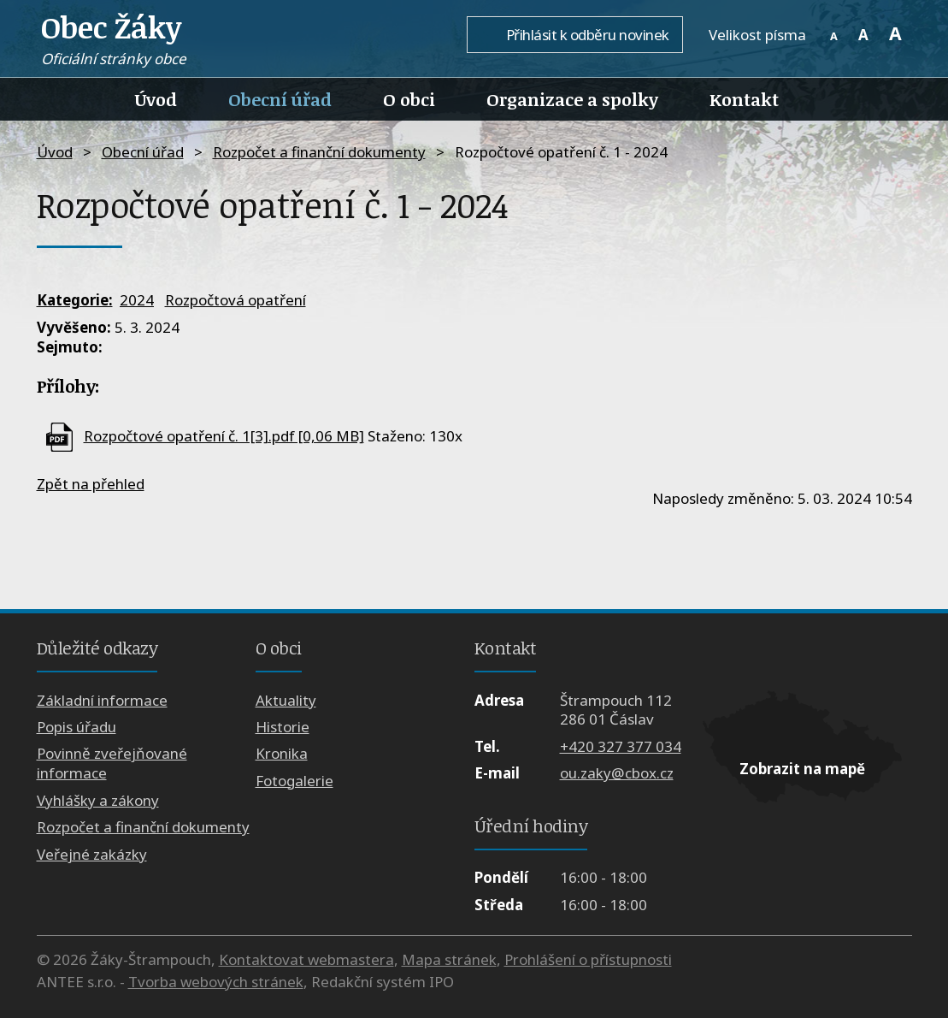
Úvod (156, 99)
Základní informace (102, 700)
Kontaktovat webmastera (306, 959)
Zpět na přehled (90, 484)
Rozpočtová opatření (235, 300)
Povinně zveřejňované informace (112, 763)
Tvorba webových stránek (215, 981)
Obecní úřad (280, 99)
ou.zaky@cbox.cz (617, 773)
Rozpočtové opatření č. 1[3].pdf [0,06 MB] (224, 436)
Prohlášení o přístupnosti (588, 959)
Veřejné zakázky (92, 854)
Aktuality (286, 700)
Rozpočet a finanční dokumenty (319, 152)
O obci (409, 99)
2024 (137, 300)
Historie (282, 727)
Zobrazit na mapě (802, 768)
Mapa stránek (449, 959)
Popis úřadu (76, 727)
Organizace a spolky (572, 99)
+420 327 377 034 (620, 746)
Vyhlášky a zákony (98, 800)
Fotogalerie (294, 780)
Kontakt (744, 99)
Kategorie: (75, 300)
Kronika (282, 753)
